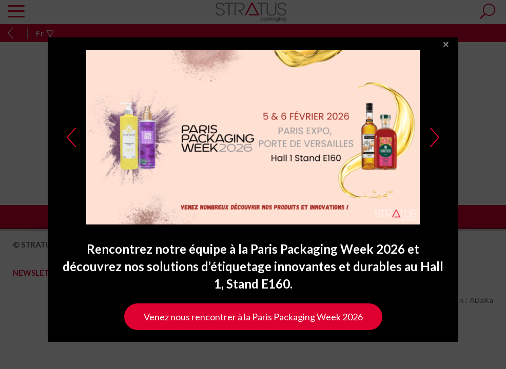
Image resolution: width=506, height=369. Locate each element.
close (446, 61)
